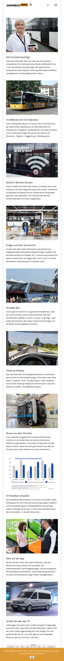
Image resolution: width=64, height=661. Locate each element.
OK (32, 657)
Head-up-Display (15, 370)
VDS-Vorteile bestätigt (18, 57)
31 (28, 646)
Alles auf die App (15, 558)
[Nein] (60, 654)
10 (22, 646)
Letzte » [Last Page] (51, 646)
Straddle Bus (13, 307)
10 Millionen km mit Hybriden (22, 119)
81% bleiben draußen (17, 495)
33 (39, 646)
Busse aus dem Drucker (19, 433)
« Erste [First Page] (10, 646)
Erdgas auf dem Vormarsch (21, 245)
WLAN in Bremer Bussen (19, 182)
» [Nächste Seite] (44, 646)
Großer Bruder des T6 (18, 621)
